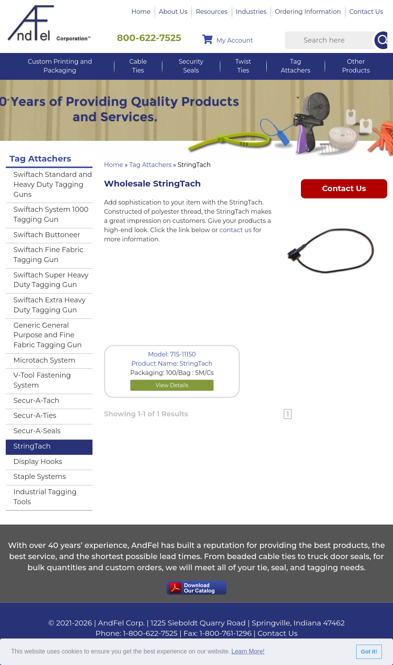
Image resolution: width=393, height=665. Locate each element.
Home (140, 11)
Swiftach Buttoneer (46, 235)
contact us (236, 230)
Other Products (356, 66)
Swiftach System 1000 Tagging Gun (51, 214)
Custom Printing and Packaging (60, 66)
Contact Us (366, 11)
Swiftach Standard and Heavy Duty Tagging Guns (52, 184)
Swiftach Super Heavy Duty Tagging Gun (50, 280)
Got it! (369, 651)
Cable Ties (138, 66)
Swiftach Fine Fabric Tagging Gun (48, 255)
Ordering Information (308, 11)
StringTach (32, 446)
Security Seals (190, 66)
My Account (227, 39)
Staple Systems (39, 476)
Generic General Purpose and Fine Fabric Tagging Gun (47, 335)
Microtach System (44, 360)
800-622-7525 (149, 37)
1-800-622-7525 (150, 633)
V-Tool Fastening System (42, 380)
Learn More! (247, 651)
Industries (251, 11)
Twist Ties (243, 66)
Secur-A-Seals (37, 431)
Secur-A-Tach (36, 400)
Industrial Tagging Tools (45, 497)
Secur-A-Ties (34, 415)
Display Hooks (37, 461)
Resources (211, 11)
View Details (171, 385)
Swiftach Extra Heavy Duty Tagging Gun (49, 305)
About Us (173, 11)
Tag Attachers (295, 66)
